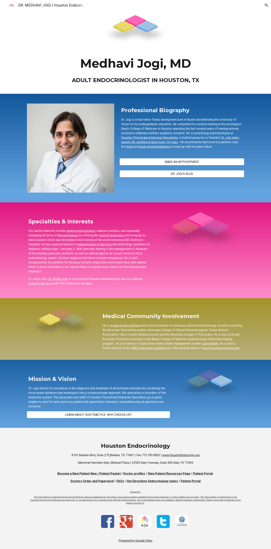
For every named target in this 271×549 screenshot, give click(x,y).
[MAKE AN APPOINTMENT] (182, 162)
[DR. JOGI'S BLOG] (182, 174)
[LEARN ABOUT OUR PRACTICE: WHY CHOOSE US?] (98, 415)
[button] (266, 5)
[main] (135, 71)
